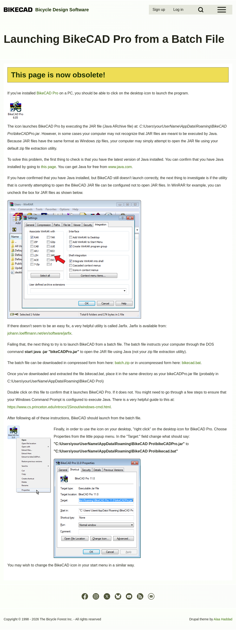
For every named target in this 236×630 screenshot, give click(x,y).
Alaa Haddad (223, 619)
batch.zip (122, 363)
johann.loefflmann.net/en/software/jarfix (39, 333)
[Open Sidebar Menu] (221, 10)
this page (48, 167)
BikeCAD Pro (47, 93)
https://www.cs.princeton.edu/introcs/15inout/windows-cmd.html (59, 407)
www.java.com (120, 167)
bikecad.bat (191, 363)
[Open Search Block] (200, 10)
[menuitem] (159, 10)
